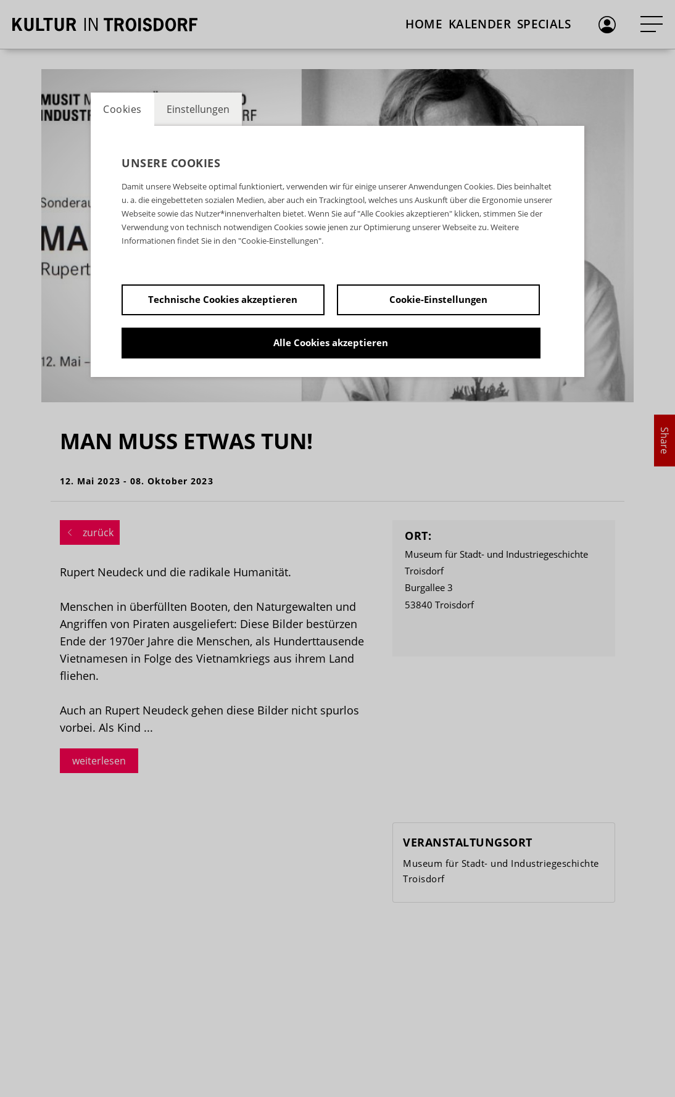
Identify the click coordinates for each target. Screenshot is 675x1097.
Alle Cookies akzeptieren (330, 342)
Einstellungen (198, 109)
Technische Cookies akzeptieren (222, 299)
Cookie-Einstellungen (438, 299)
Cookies (122, 109)
